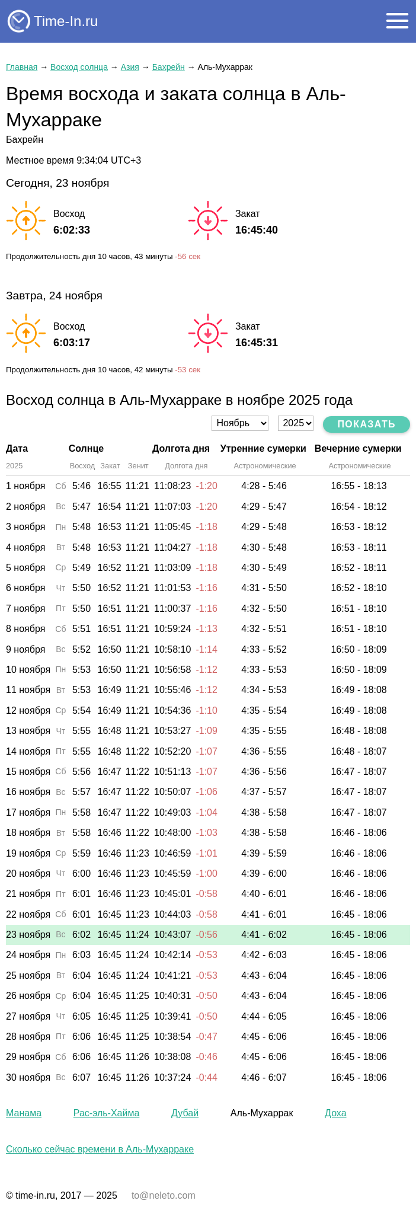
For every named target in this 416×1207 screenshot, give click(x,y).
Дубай (185, 1113)
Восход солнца (79, 67)
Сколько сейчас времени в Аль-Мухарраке (100, 1149)
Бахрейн (168, 67)
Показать (366, 424)
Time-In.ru (66, 21)
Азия (130, 67)
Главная (21, 67)
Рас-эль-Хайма (106, 1113)
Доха (335, 1113)
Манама (23, 1113)
